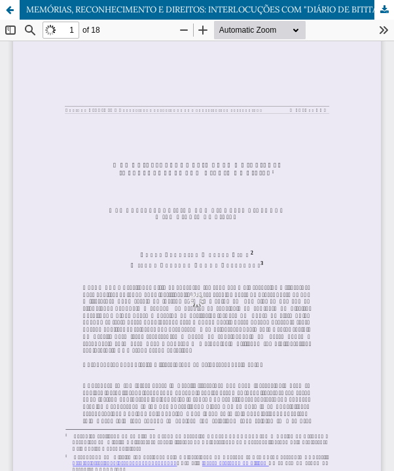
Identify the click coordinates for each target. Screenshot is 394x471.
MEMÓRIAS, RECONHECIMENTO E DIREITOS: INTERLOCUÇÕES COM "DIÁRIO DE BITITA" (203, 9)
